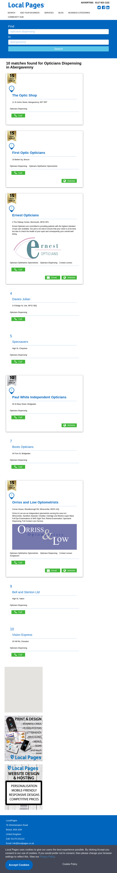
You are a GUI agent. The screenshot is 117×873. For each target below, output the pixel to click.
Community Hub (15, 17)
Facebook (103, 7)
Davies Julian (21, 299)
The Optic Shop (24, 95)
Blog (61, 13)
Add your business (29, 13)
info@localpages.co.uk (23, 843)
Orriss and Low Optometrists (35, 502)
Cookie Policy (69, 864)
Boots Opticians (23, 447)
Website (71, 181)
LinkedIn (107, 7)
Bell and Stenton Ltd (26, 592)
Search (11, 13)
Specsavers (20, 341)
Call (19, 115)
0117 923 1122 (102, 2)
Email (54, 277)
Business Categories (79, 13)
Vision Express (22, 634)
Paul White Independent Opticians (39, 397)
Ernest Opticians (25, 215)
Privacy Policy (47, 856)
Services (48, 13)
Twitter (99, 7)
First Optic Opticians (28, 153)
